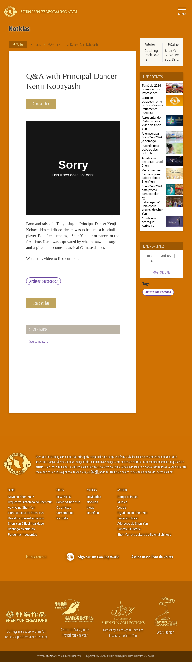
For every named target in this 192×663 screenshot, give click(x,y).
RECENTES (63, 498)
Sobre (11, 491)
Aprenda (122, 491)
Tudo (150, 256)
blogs (90, 509)
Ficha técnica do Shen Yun (26, 514)
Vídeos (60, 491)
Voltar (16, 44)
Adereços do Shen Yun (132, 525)
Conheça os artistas (21, 530)
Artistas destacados (43, 282)
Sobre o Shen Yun (68, 503)
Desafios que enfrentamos (26, 519)
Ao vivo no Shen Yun (21, 509)
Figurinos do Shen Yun (132, 514)
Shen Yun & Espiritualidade (26, 525)
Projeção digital (127, 519)
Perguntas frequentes (22, 536)
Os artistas (63, 509)
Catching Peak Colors (152, 54)
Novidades (94, 498)
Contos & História (129, 530)
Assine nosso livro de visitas (152, 558)
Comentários (64, 514)
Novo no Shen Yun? (21, 498)
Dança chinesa (127, 498)
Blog (150, 260)
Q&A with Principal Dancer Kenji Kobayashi (73, 44)
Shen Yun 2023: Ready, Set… (172, 54)
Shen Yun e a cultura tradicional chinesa (144, 536)
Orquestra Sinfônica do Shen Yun (30, 503)
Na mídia (62, 519)
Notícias (36, 44)
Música (122, 503)
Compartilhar (41, 103)
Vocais (122, 509)
